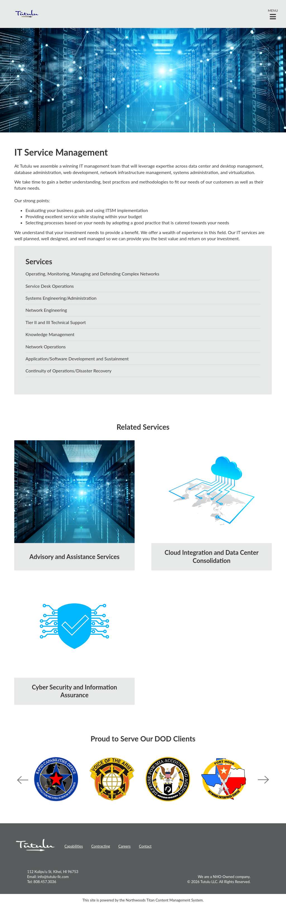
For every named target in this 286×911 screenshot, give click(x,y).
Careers (124, 846)
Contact (145, 846)
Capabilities (74, 846)
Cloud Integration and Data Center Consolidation (212, 556)
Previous (22, 780)
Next (263, 780)
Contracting (100, 846)
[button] (273, 14)
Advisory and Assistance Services (74, 556)
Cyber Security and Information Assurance (74, 691)
